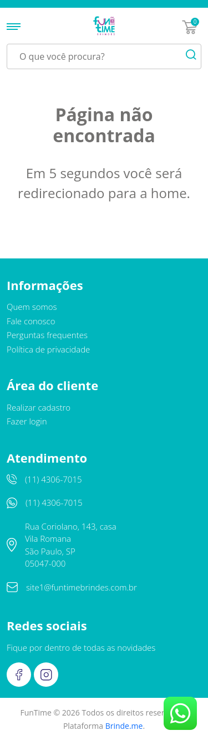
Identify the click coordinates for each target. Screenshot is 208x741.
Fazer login (27, 421)
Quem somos (32, 306)
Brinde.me (124, 726)
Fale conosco (31, 321)
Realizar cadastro (38, 407)
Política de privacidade (48, 349)
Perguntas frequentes (47, 334)
